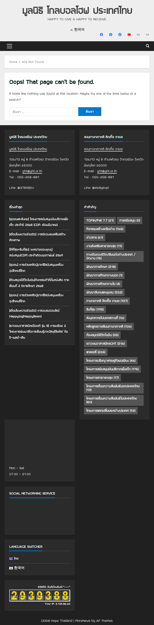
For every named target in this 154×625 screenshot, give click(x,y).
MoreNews (82, 621)
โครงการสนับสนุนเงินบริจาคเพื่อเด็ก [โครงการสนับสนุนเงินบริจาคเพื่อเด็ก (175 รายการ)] (112, 369)
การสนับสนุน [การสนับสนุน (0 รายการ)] (129, 220)
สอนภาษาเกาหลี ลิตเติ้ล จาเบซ (103, 149)
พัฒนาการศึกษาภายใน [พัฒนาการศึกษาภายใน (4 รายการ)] (103, 284)
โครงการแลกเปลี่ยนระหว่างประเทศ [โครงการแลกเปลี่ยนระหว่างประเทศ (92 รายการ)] (110, 411)
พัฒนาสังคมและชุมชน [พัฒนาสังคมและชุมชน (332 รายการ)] (104, 292)
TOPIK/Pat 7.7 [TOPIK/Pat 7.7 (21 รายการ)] (99, 220)
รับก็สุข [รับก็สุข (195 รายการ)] (95, 309)
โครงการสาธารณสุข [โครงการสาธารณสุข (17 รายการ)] (102, 378)
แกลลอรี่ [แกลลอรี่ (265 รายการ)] (95, 352)
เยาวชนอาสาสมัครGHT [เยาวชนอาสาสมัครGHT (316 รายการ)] (105, 343)
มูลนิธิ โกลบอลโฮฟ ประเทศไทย (77, 10)
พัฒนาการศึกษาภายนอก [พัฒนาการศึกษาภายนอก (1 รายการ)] (104, 275)
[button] (10, 46)
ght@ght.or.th (32, 171)
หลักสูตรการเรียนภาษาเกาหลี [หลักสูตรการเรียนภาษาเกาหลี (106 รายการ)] (108, 326)
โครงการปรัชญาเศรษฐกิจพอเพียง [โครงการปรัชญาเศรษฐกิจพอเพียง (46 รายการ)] (110, 360)
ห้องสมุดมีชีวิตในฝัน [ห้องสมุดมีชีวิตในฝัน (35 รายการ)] (102, 335)
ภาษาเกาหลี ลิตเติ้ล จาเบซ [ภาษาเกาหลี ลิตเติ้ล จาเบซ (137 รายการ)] (107, 301)
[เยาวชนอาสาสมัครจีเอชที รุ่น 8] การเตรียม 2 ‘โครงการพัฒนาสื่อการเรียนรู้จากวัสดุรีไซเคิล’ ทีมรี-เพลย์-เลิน (38, 332)
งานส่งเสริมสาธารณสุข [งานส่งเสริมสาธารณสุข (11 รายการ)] (104, 246)
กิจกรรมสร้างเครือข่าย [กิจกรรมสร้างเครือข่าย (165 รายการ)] (104, 229)
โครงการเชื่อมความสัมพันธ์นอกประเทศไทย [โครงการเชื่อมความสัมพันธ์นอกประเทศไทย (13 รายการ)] (112, 388)
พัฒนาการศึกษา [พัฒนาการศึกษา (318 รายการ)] (101, 267)
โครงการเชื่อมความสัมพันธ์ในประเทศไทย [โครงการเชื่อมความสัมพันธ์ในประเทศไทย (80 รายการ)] (111, 400)
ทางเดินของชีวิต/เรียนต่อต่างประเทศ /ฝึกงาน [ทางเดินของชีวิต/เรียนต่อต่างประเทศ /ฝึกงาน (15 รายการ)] (110, 256)
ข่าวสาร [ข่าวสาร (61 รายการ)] (94, 237)
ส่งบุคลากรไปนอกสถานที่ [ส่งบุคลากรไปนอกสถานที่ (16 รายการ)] (105, 318)
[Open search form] (147, 46)
